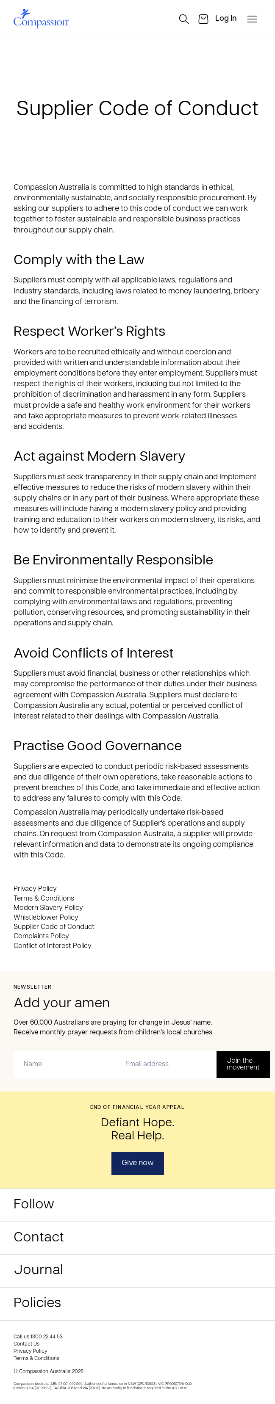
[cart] (203, 19)
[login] (226, 19)
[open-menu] (252, 19)
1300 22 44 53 (47, 1337)
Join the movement (243, 1064)
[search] (184, 19)
